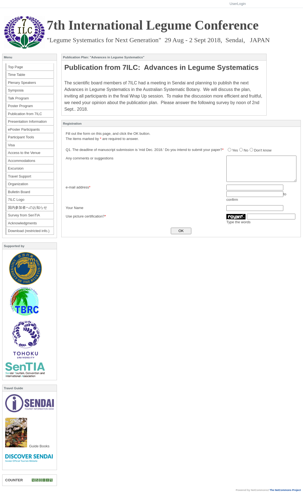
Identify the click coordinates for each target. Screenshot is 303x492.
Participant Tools (21, 137)
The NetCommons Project (285, 490)
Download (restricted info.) (29, 231)
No (243, 150)
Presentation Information (27, 121)
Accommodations (21, 161)
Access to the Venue (24, 153)
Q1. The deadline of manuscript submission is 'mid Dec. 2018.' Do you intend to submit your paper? (144, 150)
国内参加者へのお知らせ (27, 207)
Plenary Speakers (22, 83)
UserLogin (238, 4)
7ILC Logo (16, 200)
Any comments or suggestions (89, 158)
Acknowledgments (22, 223)
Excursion (16, 168)
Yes (233, 150)
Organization (18, 184)
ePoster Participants (24, 129)
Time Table (16, 75)
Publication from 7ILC (25, 114)
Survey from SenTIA (24, 215)
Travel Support (19, 176)
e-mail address (77, 187)
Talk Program (18, 98)
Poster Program (20, 106)
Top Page (15, 67)
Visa (11, 145)
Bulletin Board (19, 192)
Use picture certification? (85, 216)
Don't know (261, 150)
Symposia (16, 90)
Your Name (74, 208)
